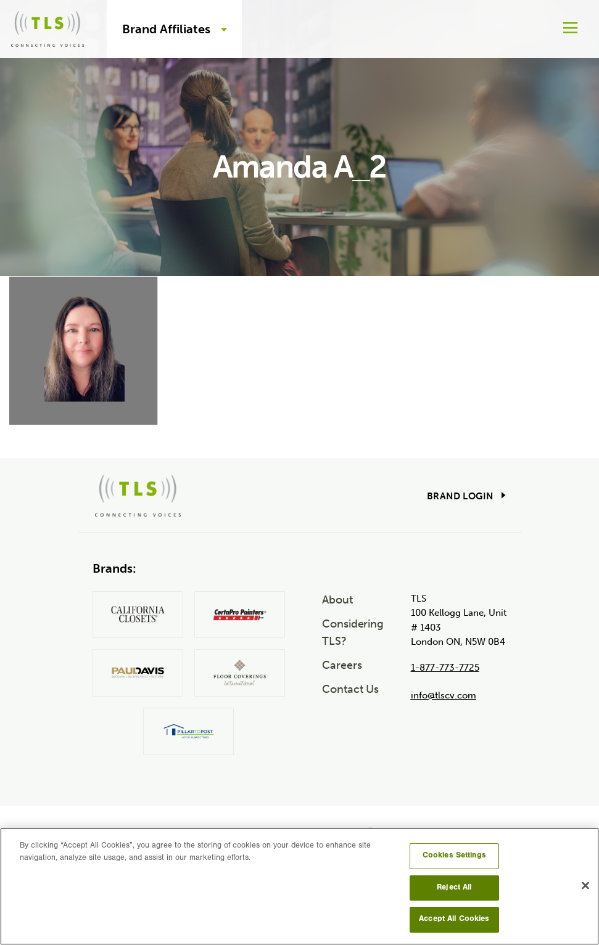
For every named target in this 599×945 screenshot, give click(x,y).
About (337, 600)
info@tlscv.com (443, 695)
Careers (341, 665)
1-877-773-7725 (445, 667)
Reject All (454, 888)
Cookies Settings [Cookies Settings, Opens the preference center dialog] (454, 856)
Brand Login (460, 496)
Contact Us (350, 689)
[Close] (585, 885)
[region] (299, 886)
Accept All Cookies (454, 919)
